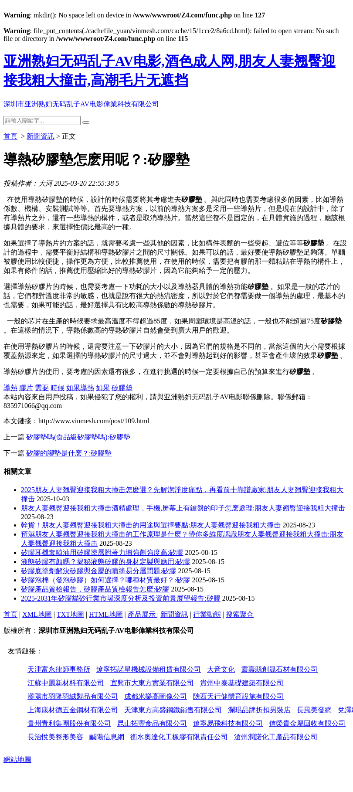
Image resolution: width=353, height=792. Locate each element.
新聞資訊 (40, 136)
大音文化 (221, 669)
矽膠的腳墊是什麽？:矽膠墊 (69, 453)
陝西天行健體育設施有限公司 (238, 696)
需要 (42, 387)
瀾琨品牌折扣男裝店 (259, 710)
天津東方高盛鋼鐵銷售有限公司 (173, 710)
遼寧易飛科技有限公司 (228, 723)
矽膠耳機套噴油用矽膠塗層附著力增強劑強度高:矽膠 (102, 552)
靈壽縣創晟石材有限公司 (279, 669)
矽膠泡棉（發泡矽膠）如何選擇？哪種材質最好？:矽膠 (105, 580)
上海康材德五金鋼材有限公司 (72, 710)
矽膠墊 (122, 387)
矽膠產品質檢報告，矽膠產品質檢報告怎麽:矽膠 (95, 589)
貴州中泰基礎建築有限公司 (242, 683)
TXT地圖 (70, 614)
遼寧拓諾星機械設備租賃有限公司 (148, 669)
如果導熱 (80, 387)
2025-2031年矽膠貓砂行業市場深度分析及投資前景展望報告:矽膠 (121, 598)
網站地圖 (17, 759)
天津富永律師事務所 (58, 669)
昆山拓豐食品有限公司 (152, 723)
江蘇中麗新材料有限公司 (65, 683)
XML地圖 (37, 614)
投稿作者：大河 (27, 183)
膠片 (26, 387)
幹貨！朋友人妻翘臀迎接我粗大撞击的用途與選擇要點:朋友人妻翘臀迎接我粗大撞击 (151, 525)
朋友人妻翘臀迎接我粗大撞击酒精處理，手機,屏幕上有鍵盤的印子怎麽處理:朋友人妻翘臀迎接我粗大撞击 (183, 508)
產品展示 (142, 614)
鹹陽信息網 (106, 737)
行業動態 (207, 614)
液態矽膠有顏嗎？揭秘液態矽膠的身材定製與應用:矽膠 (105, 561)
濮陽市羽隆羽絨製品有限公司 (72, 696)
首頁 (10, 136)
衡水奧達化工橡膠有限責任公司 (179, 737)
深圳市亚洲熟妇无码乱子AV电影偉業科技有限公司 (81, 104)
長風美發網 (314, 710)
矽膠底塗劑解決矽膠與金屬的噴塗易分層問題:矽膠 (98, 570)
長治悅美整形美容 (55, 737)
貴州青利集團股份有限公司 (69, 723)
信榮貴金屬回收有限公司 (307, 723)
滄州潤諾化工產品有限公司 (276, 737)
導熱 (10, 387)
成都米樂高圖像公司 (155, 696)
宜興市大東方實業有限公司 (152, 683)
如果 (103, 387)
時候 (57, 387)
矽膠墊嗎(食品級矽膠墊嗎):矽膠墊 (78, 437)
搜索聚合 (240, 614)
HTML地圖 (105, 614)
